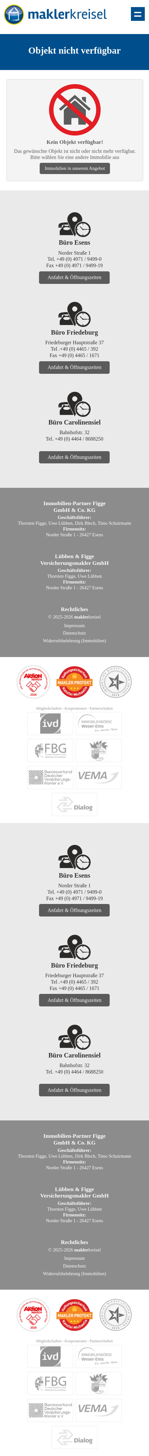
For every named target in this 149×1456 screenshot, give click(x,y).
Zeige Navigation (138, 14)
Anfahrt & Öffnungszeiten (75, 277)
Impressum (74, 625)
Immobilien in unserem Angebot (75, 168)
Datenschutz (74, 633)
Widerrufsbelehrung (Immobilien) (74, 640)
